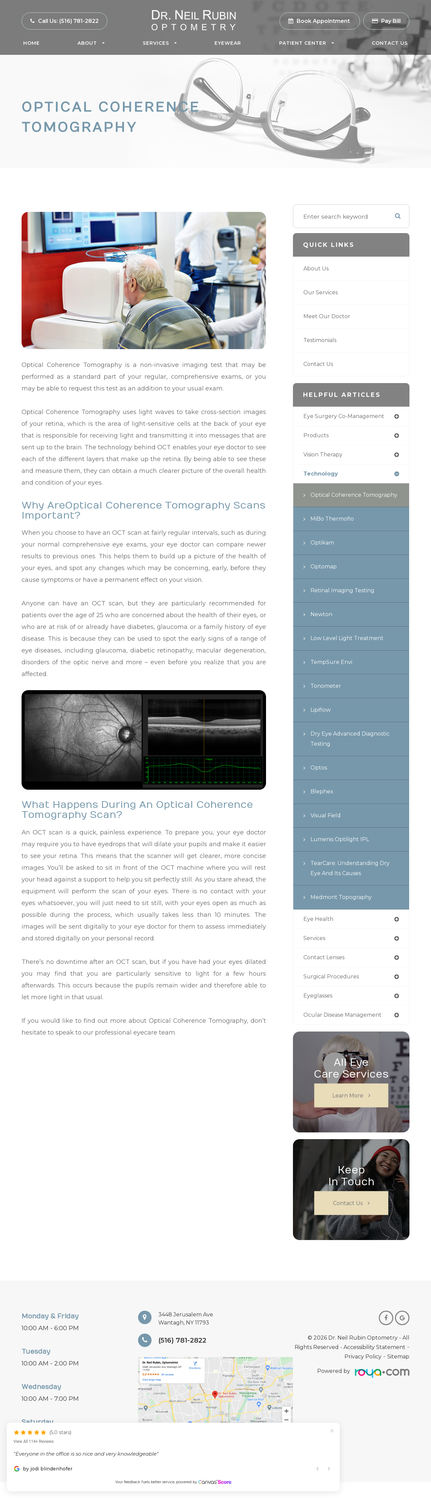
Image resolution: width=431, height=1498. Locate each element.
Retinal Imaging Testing (346, 602)
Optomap (325, 579)
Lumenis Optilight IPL (343, 851)
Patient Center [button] (306, 43)
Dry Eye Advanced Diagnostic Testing (338, 751)
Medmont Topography (344, 909)
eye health (319, 931)
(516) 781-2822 (185, 1356)
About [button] (91, 43)
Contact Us (390, 43)
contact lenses (326, 971)
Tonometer (327, 698)
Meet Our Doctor (328, 316)
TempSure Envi (333, 674)
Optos (319, 780)
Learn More (348, 1111)
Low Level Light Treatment (351, 650)
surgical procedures (333, 991)
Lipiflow (322, 722)
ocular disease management (347, 1030)
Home (31, 43)
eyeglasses (319, 1010)
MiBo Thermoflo (334, 531)
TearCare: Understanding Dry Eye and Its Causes (354, 880)
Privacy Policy (363, 1372)
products (316, 436)
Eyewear (227, 43)
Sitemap (398, 1372)
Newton (322, 626)
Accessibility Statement (374, 1363)
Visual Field (327, 827)
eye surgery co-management (348, 416)
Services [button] (160, 43)
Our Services (322, 292)
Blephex (322, 804)
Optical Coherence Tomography (338, 502)
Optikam (323, 555)
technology (322, 475)
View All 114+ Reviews (33, 1429)
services (315, 951)
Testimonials (322, 340)
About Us (317, 268)
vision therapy (325, 455)
